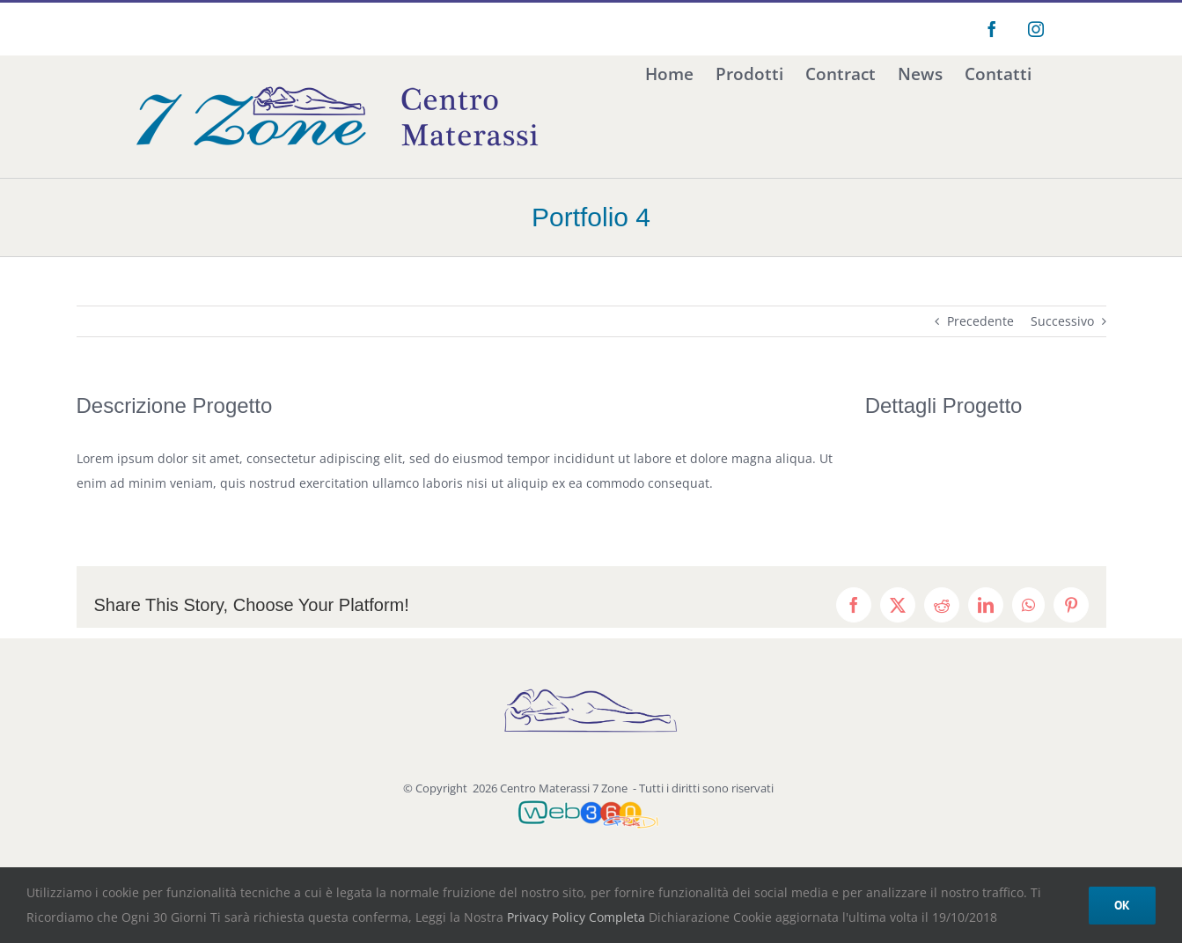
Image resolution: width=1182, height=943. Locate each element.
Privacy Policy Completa (574, 917)
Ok (1122, 905)
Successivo (1062, 321)
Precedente (980, 321)
